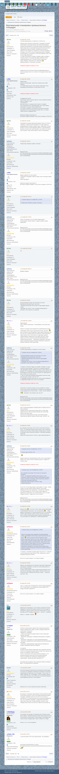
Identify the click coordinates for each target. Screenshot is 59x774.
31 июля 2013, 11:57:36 (24, 734)
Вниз (7, 35)
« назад (46, 31)
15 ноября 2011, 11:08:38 (26, 320)
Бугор (10, 141)
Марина (10, 526)
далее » (51, 31)
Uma (9, 39)
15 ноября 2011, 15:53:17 (25, 526)
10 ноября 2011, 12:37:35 (25, 39)
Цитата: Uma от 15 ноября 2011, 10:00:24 (31, 352)
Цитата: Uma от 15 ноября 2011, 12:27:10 (31, 449)
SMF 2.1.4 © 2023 (7, 770)
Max (9, 79)
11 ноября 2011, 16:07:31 (26, 196)
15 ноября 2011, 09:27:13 (26, 268)
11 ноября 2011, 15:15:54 (25, 141)
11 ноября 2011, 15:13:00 (25, 120)
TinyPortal (36, 770)
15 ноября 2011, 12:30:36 (25, 425)
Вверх (7, 753)
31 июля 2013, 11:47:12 (24, 691)
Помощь (40, 770)
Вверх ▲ (53, 770)
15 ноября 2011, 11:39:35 (25, 347)
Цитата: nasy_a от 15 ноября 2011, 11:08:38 (32, 529)
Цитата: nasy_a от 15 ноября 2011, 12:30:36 (32, 469)
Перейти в (29, 761)
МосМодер (44, 20)
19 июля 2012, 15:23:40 (26, 605)
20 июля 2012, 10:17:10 (24, 625)
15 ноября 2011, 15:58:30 (25, 562)
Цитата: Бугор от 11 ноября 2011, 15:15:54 (32, 199)
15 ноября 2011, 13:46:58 (25, 506)
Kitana (10, 691)
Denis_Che (11, 734)
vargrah (10, 625)
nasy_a (10, 320)
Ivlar (9, 667)
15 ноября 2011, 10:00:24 (25, 300)
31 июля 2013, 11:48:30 (26, 711)
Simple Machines (15, 770)
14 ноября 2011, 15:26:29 (26, 248)
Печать (51, 35)
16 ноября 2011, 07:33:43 (25, 583)
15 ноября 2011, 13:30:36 (25, 445)
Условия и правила (46, 770)
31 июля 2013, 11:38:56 (26, 667)
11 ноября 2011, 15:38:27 (25, 172)
